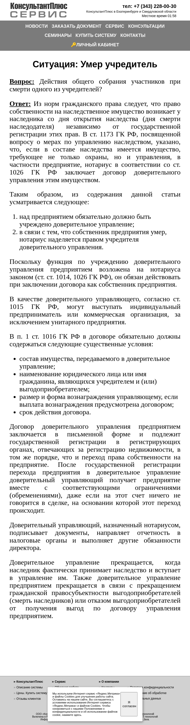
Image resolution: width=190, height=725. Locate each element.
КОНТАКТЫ (132, 35)
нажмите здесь (71, 714)
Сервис (60, 681)
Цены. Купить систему (31, 693)
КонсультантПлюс (29, 681)
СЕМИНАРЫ (58, 35)
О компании (110, 681)
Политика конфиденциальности (152, 687)
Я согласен (129, 704)
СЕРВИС (115, 26)
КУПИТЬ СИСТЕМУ (96, 35)
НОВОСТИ (37, 26)
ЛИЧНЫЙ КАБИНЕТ (97, 44)
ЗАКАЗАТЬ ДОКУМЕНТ (77, 26)
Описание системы (29, 687)
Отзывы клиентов (28, 698)
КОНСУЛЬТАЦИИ (146, 26)
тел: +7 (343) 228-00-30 (149, 6)
